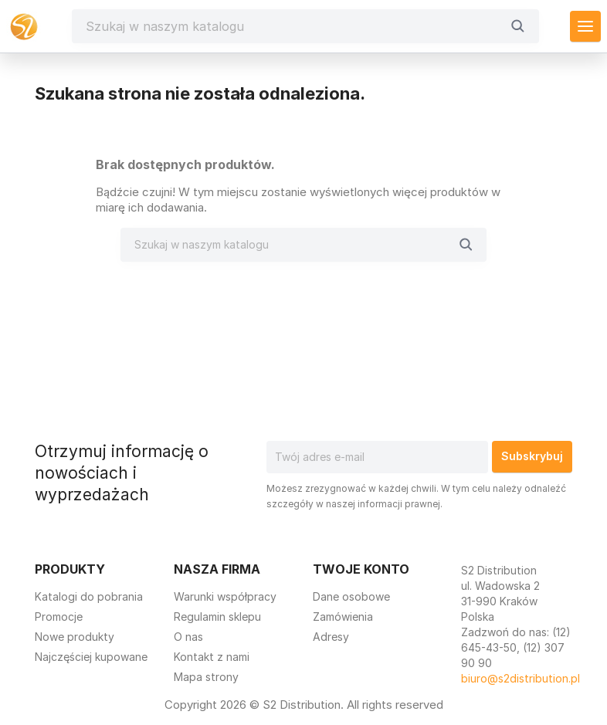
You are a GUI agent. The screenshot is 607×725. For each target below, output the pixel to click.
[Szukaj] (293, 26)
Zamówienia (343, 616)
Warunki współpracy (225, 596)
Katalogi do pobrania (89, 596)
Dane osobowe (351, 596)
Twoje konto (361, 569)
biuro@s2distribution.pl (520, 678)
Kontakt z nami (211, 656)
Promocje (59, 616)
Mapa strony (206, 676)
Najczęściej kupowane (91, 656)
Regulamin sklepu (217, 616)
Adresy (331, 636)
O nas (188, 636)
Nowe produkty (74, 636)
